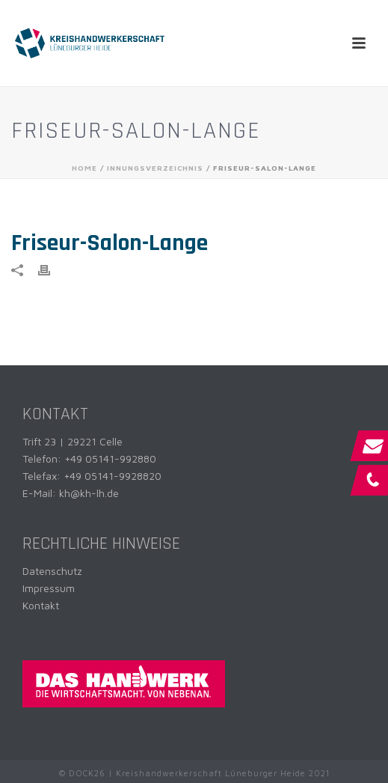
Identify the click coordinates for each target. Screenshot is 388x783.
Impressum (48, 588)
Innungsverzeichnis (155, 167)
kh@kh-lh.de (89, 493)
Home (84, 167)
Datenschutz (52, 570)
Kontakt (40, 605)
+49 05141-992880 (110, 458)
